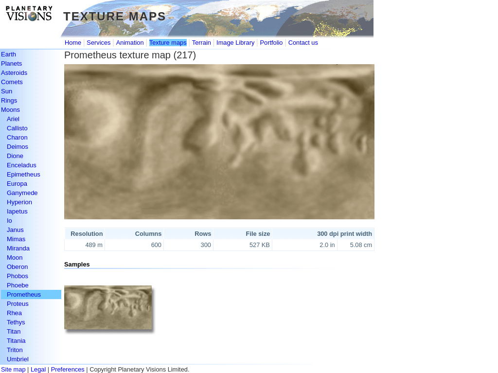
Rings (9, 100)
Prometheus (24, 294)
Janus (15, 229)
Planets (11, 63)
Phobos (17, 276)
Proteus (18, 303)
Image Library (235, 42)
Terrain (201, 42)
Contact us (303, 42)
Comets (12, 82)
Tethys (16, 322)
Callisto (17, 128)
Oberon (17, 266)
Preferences (68, 369)
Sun (6, 91)
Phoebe (18, 285)
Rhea (14, 313)
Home (73, 42)
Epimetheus (23, 174)
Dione (15, 156)
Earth (8, 54)
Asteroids (14, 72)
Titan (13, 331)
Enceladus (21, 165)
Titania (16, 340)
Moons (10, 109)
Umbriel (18, 359)
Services (98, 42)
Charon (17, 137)
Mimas (16, 239)
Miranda (18, 248)
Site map (13, 369)
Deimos (17, 146)
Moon (15, 257)
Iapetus (17, 211)
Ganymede (22, 192)
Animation (130, 42)
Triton (15, 350)
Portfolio (271, 42)
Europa (17, 183)
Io (9, 220)
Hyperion (19, 202)
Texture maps (168, 42)
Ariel (13, 119)
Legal (38, 369)
